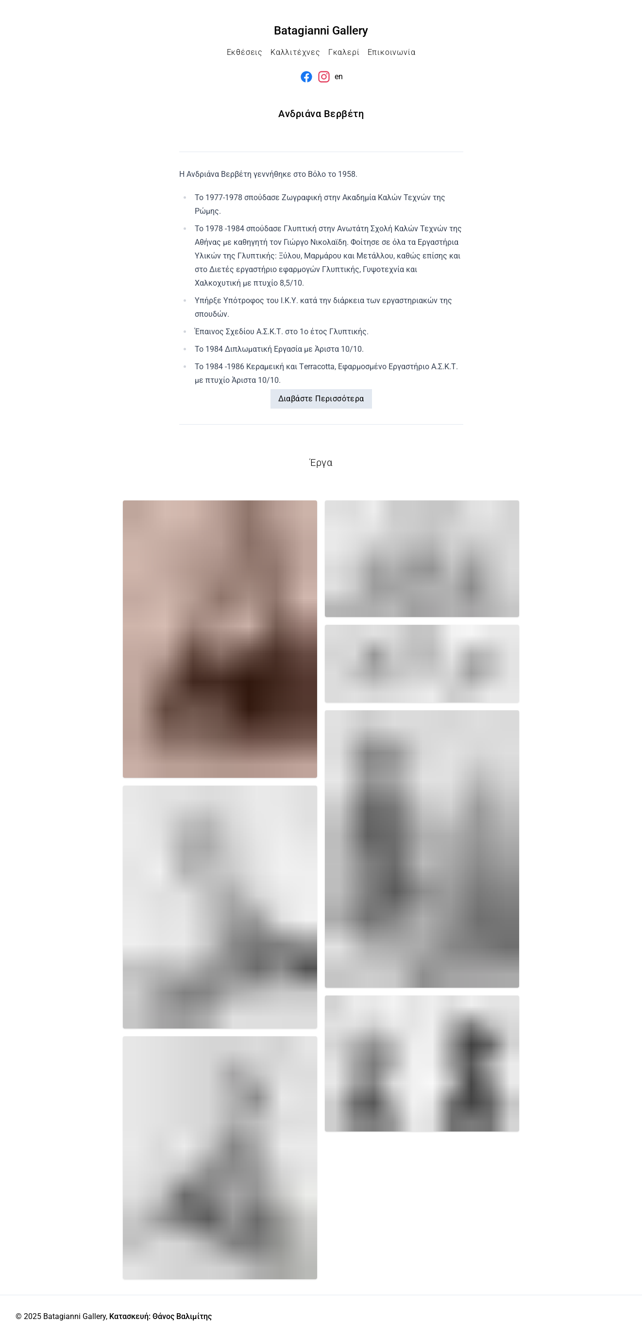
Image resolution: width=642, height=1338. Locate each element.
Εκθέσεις (245, 52)
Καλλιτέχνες (295, 52)
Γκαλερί (344, 52)
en (339, 76)
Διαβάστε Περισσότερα (321, 398)
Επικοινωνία (392, 52)
